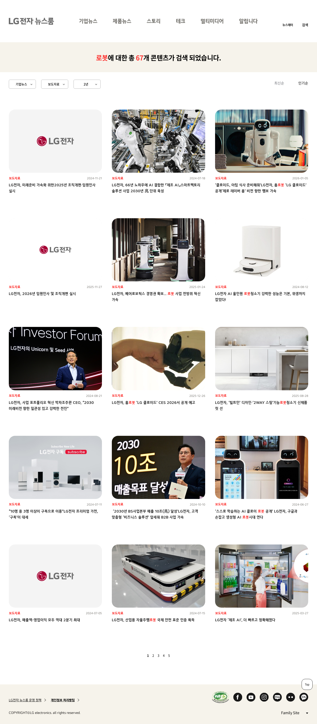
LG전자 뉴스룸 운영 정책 (25, 700)
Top (307, 684)
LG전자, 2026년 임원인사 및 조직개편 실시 (42, 293)
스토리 (153, 21)
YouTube (251, 697)
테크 (180, 21)
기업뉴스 (88, 21)
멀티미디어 (212, 21)
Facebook (237, 697)
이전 (140, 655)
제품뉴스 (122, 21)
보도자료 (53, 84)
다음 (176, 655)
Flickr (290, 697)
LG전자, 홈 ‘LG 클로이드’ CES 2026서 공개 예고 (153, 402)
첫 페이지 (135, 655)
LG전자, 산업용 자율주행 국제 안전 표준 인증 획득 (153, 620)
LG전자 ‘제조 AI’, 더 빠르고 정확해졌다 (245, 620)
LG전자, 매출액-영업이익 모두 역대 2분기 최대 (44, 620)
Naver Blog (277, 697)
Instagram (264, 697)
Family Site (294, 712)
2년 (86, 84)
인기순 (303, 83)
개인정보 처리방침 (63, 700)
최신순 (279, 83)
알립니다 (248, 21)
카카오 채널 (303, 697)
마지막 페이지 (182, 655)
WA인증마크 (220, 697)
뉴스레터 (287, 25)
